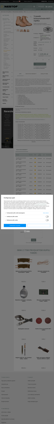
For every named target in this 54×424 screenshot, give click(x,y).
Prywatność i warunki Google (41, 204)
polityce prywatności (42, 203)
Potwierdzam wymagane (15, 225)
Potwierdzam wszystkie (39, 225)
